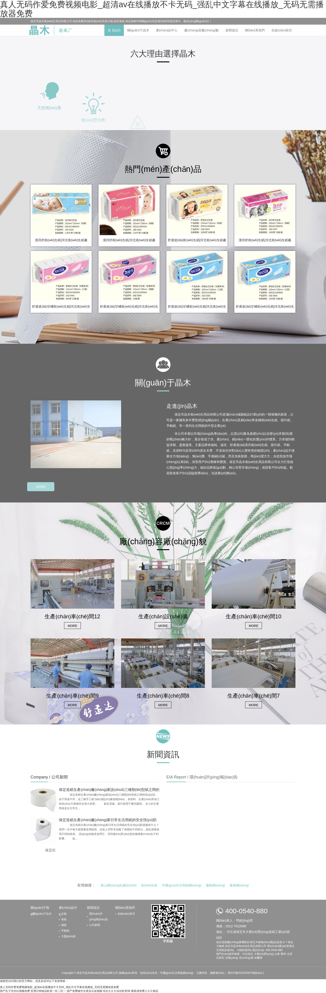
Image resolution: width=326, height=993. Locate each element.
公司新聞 (94, 925)
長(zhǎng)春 (246, 957)
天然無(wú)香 (49, 128)
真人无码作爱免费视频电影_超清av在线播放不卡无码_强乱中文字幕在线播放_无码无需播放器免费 (59, 987)
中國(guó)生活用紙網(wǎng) (181, 885)
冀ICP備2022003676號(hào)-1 (245, 972)
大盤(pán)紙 (68, 936)
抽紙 (64, 925)
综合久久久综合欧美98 (116, 991)
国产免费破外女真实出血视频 (84, 991)
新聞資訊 (231, 30)
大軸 (64, 913)
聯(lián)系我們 (255, 30)
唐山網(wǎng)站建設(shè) (119, 885)
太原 (289, 954)
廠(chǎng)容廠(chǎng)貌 (201, 30)
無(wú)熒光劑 (93, 144)
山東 (277, 954)
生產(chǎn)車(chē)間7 (253, 696)
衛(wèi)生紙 (149, 885)
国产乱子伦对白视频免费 (15, 991)
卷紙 (64, 919)
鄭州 (283, 954)
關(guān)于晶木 (138, 30)
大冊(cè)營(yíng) (264, 954)
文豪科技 (201, 972)
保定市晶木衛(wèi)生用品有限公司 (98, 972)
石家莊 (220, 957)
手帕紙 (65, 930)
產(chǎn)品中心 (167, 30)
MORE (41, 486)
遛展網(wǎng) (239, 885)
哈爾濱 (258, 957)
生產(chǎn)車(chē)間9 (72, 696)
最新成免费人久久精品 (144, 991)
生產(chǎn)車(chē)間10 (253, 616)
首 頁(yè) (114, 30)
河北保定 (247, 954)
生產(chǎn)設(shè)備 (163, 616)
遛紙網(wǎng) (215, 885)
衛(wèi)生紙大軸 (103, 21)
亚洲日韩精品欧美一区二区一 (48, 991)
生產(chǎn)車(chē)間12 (72, 616)
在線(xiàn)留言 (281, 30)
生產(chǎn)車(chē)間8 (163, 696)
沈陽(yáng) (231, 957)
